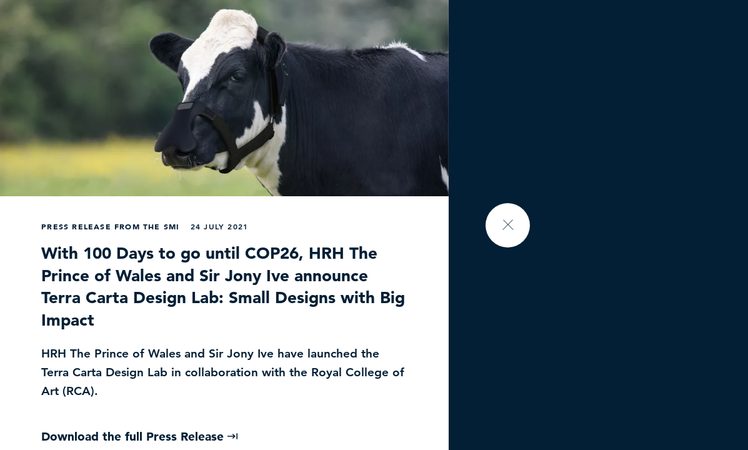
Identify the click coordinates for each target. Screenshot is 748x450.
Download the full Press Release (140, 436)
